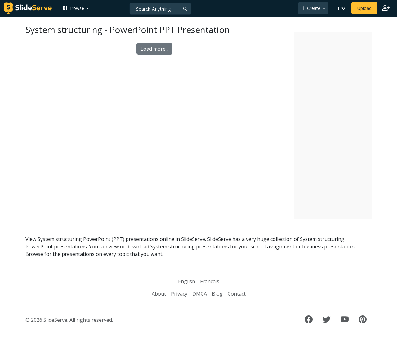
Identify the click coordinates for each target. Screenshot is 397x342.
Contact (237, 293)
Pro (341, 8)
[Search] (160, 9)
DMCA (199, 293)
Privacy (179, 293)
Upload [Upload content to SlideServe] (364, 8)
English (186, 281)
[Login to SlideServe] (385, 8)
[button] (75, 8)
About (159, 293)
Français (209, 281)
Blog (217, 293)
